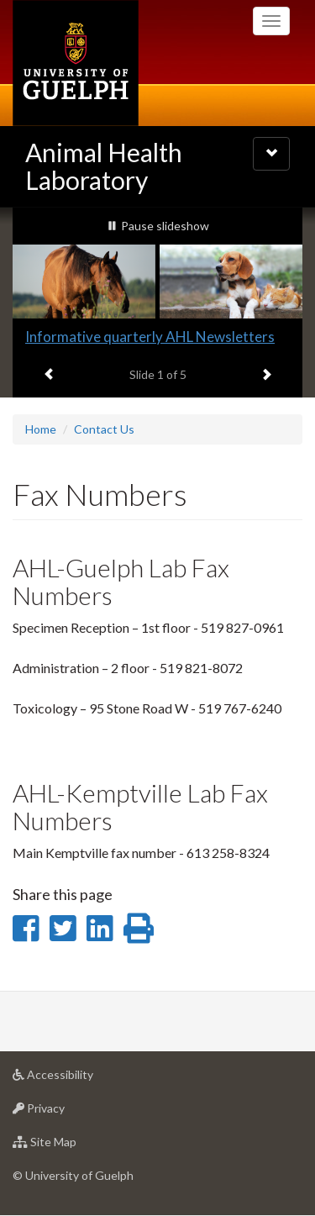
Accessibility (79, 1079)
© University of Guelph (73, 1175)
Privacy (65, 1112)
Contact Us (104, 429)
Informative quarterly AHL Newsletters (150, 336)
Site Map (71, 1146)
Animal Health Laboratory (103, 166)
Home (40, 429)
